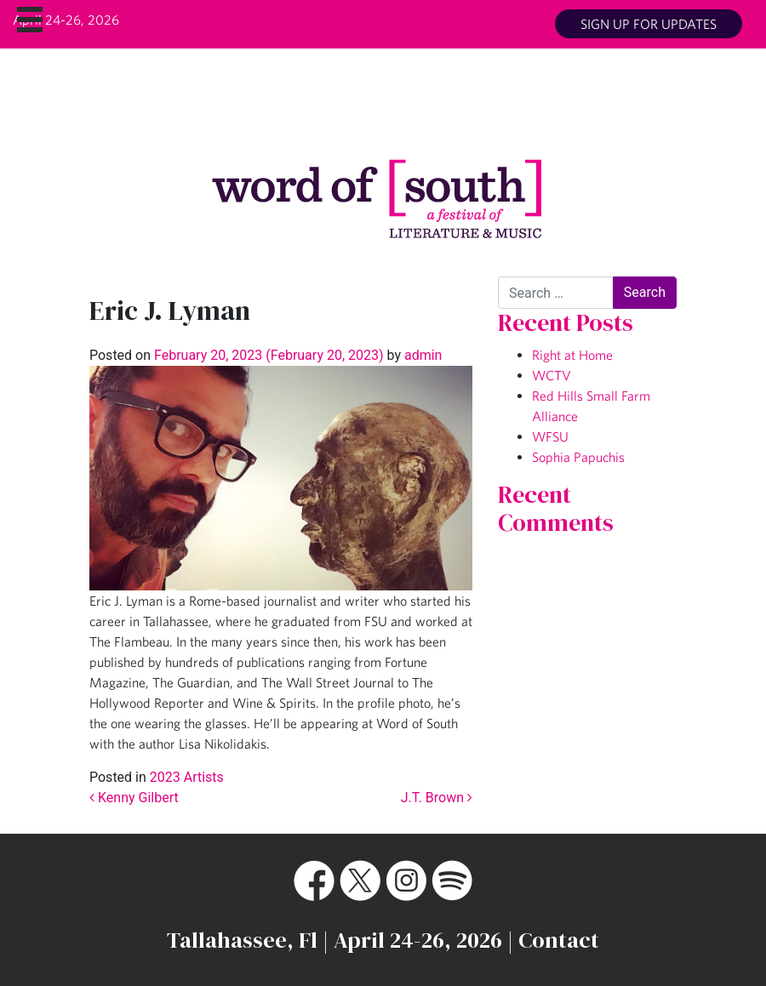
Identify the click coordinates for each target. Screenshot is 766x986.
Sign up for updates (648, 23)
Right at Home (572, 354)
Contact (558, 940)
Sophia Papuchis (578, 457)
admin (421, 355)
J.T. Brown (436, 797)
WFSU (550, 436)
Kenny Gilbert (134, 797)
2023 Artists (187, 777)
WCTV (551, 375)
